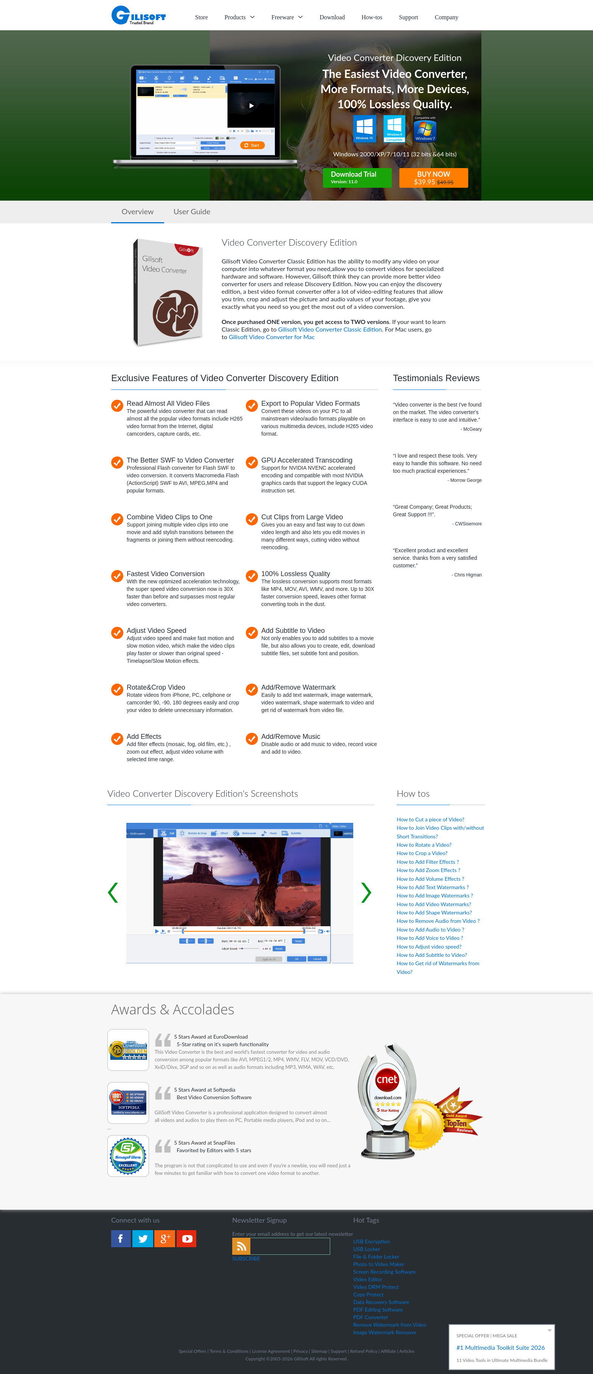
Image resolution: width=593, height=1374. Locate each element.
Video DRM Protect (376, 1287)
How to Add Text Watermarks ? (433, 887)
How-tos (372, 17)
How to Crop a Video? (422, 853)
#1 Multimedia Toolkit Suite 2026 (500, 1347)
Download (332, 17)
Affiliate (388, 1351)
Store (201, 17)
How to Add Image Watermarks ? (435, 895)
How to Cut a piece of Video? (430, 819)
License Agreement (271, 1351)
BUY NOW (434, 178)
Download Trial (361, 177)
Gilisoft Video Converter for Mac (272, 336)
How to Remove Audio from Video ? (438, 921)
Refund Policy (363, 1351)
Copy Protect (368, 1294)
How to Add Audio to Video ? (430, 929)
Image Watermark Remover (384, 1332)
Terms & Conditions (229, 1351)
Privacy (300, 1351)
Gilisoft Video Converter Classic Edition (330, 329)
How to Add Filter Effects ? (428, 861)
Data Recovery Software (381, 1302)
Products (240, 17)
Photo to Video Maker (378, 1264)
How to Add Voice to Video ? (430, 938)
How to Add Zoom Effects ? (428, 870)
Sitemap (319, 1351)
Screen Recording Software (384, 1271)
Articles (406, 1351)
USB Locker (366, 1249)
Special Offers (192, 1351)
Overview (137, 211)
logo (139, 15)
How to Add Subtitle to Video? (432, 955)
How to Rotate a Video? (424, 844)
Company (446, 17)
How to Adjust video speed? (429, 946)
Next (366, 893)
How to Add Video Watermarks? (434, 904)
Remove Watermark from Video (389, 1324)
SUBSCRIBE (246, 1258)
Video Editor (367, 1279)
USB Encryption (371, 1241)
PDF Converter (370, 1317)
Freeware (287, 17)
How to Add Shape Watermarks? (434, 912)
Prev (113, 893)
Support (408, 17)
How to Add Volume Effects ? (430, 878)
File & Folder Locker (376, 1256)
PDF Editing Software (378, 1309)
